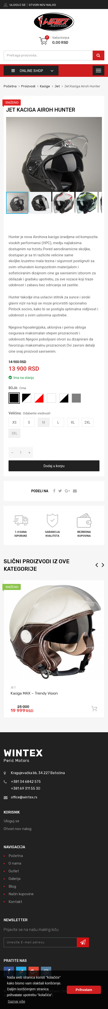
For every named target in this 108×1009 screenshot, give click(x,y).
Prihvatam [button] (84, 990)
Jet (57, 86)
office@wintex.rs (24, 797)
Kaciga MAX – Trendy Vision (34, 693)
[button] (97, 121)
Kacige (45, 86)
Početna (10, 86)
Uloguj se (18, 5)
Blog (12, 886)
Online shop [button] (27, 71)
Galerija (14, 878)
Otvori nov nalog (42, 5)
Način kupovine (21, 894)
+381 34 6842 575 (26, 782)
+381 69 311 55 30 (25, 788)
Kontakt (15, 902)
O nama (15, 863)
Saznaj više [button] (16, 1001)
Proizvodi (28, 86)
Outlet (14, 871)
